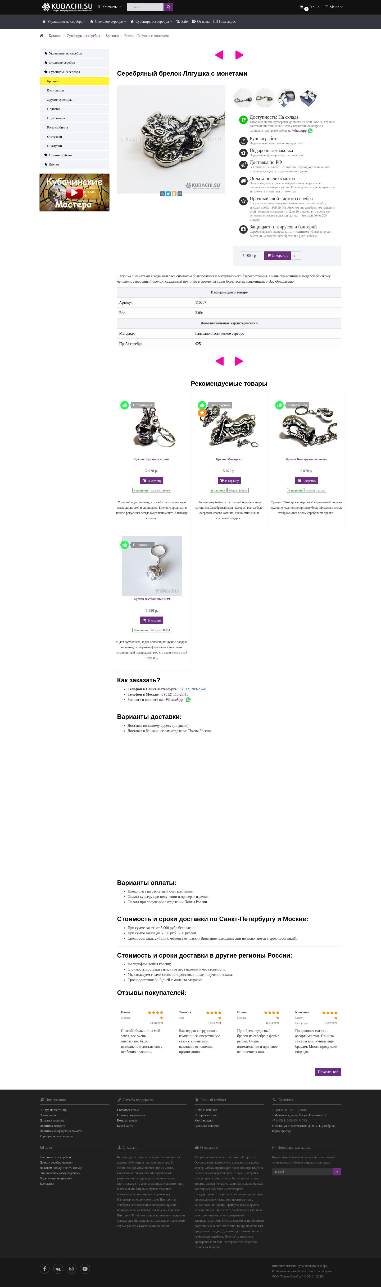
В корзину (277, 256)
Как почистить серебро (55, 1157)
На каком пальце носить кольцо (61, 1168)
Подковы (52, 109)
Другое (51, 164)
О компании (48, 1115)
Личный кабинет (205, 1110)
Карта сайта (125, 1126)
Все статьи (47, 1183)
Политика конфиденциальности (61, 1131)
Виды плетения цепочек (56, 1178)
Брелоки (112, 36)
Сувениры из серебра (151, 22)
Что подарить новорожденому (60, 1173)
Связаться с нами (128, 1110)
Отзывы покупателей (131, 1115)
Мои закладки (203, 1120)
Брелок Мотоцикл (229, 459)
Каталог (55, 36)
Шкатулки (53, 146)
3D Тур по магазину (53, 1110)
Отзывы (200, 22)
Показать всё (328, 1072)
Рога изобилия (56, 127)
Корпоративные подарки (56, 1136)
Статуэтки (53, 137)
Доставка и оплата (52, 1120)
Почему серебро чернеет (56, 1162)
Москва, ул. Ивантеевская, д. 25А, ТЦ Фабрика (303, 1126)
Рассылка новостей (207, 1126)
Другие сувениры (58, 100)
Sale (182, 22)
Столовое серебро (107, 22)
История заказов (205, 1115)
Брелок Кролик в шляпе (151, 459)
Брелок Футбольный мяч (152, 599)
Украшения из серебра (63, 22)
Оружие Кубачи (58, 155)
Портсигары (54, 118)
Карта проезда (281, 1131)
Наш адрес (224, 22)
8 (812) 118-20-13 (174, 694)
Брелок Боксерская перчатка (307, 459)
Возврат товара (127, 1120)
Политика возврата (52, 1126)
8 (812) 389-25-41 (193, 689)
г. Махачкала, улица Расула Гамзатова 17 (299, 1115)
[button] (309, 7)
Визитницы (54, 90)
